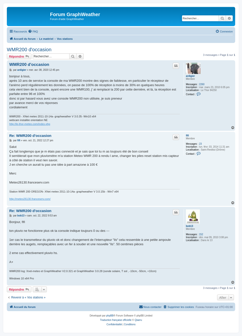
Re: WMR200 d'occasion (30, 135)
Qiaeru (138, 320)
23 (200, 144)
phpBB (109, 315)
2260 (201, 84)
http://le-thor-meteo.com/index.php (29, 123)
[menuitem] (33, 31)
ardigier (190, 76)
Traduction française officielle (115, 320)
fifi (187, 135)
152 (201, 234)
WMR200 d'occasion (29, 49)
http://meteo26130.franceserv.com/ (29, 198)
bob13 (189, 226)
